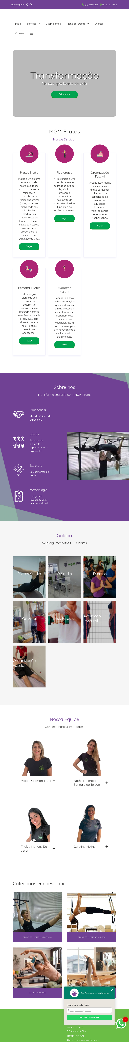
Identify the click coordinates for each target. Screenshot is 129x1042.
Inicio (18, 23)
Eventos (99, 23)
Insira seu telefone (78, 1005)
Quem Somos (53, 23)
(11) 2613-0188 (90, 4)
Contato (19, 33)
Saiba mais (64, 94)
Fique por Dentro (76, 23)
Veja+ (29, 246)
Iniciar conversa (89, 1017)
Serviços (32, 23)
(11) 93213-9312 (108, 4)
